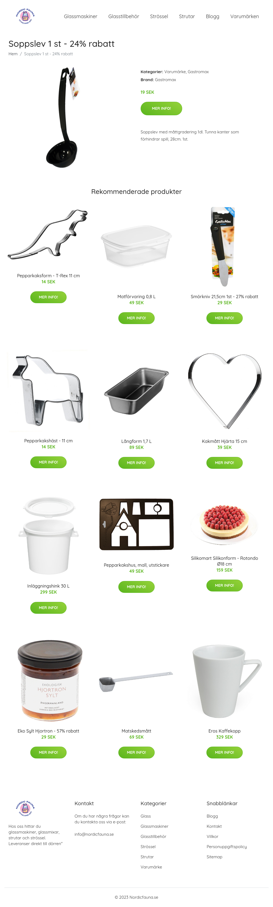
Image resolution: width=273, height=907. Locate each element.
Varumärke (175, 72)
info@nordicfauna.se (94, 834)
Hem (13, 54)
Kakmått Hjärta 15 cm (224, 441)
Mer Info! (161, 108)
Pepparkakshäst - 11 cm (48, 441)
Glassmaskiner (80, 16)
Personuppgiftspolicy (227, 847)
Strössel (159, 16)
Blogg (212, 16)
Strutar (187, 16)
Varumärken (244, 16)
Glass (146, 816)
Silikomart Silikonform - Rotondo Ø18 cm (224, 561)
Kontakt (214, 826)
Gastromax (198, 72)
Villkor (213, 836)
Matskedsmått (136, 731)
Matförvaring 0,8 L (137, 297)
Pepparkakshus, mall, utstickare (136, 565)
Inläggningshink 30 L (48, 586)
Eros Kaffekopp (225, 731)
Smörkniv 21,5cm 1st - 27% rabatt (224, 297)
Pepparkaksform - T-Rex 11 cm (48, 276)
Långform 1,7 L (136, 441)
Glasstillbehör (123, 16)
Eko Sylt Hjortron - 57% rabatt (48, 731)
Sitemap (214, 857)
